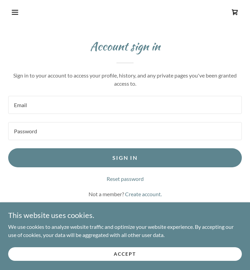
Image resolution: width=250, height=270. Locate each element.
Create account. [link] (143, 194)
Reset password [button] (125, 178)
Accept (125, 254)
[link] (235, 12)
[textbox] (125, 105)
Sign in (125, 157)
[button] (15, 12)
